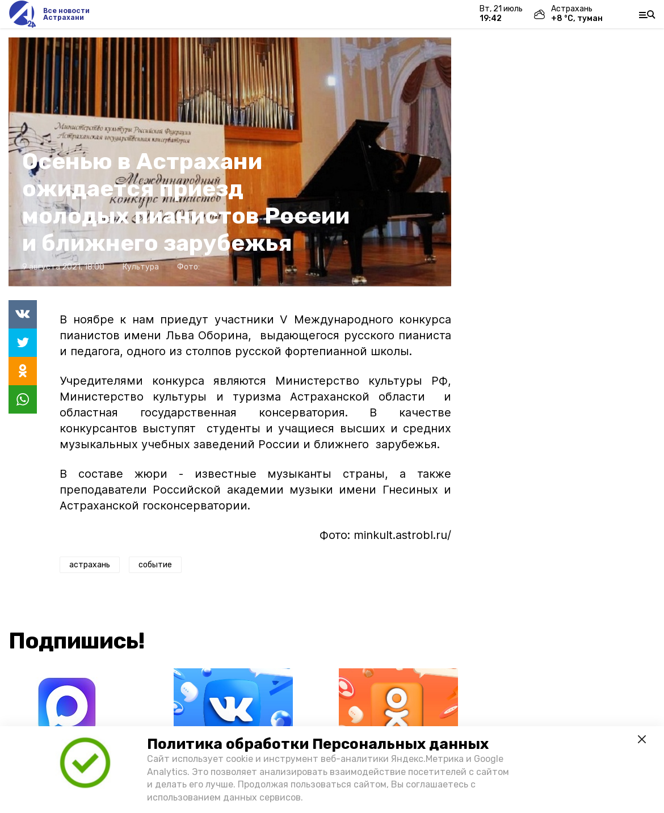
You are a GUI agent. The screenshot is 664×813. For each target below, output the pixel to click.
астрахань (89, 565)
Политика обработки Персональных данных (318, 744)
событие (155, 565)
